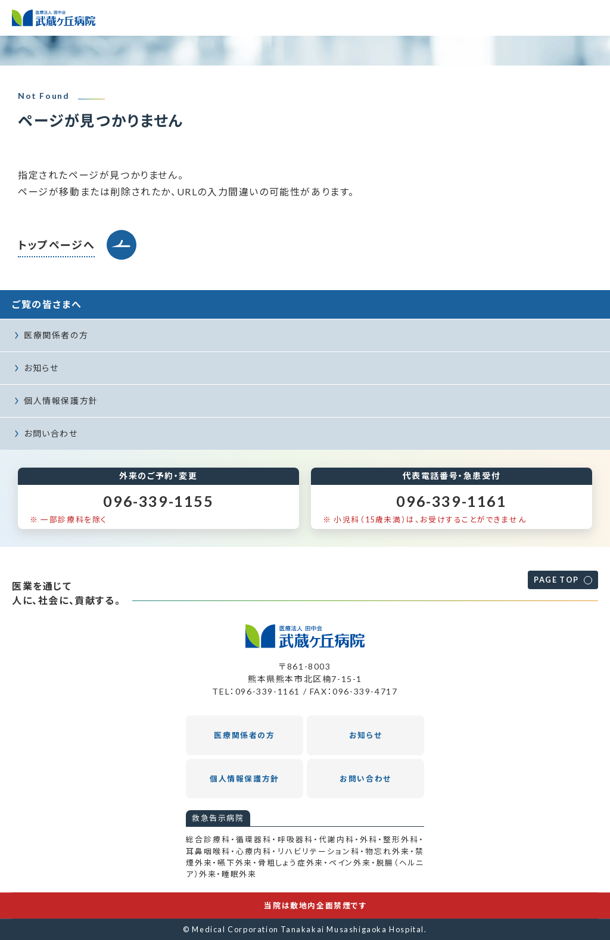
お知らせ (41, 368)
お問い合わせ (51, 433)
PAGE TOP (556, 579)
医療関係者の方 (56, 335)
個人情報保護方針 (61, 401)
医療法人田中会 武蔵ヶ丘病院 (53, 18)
